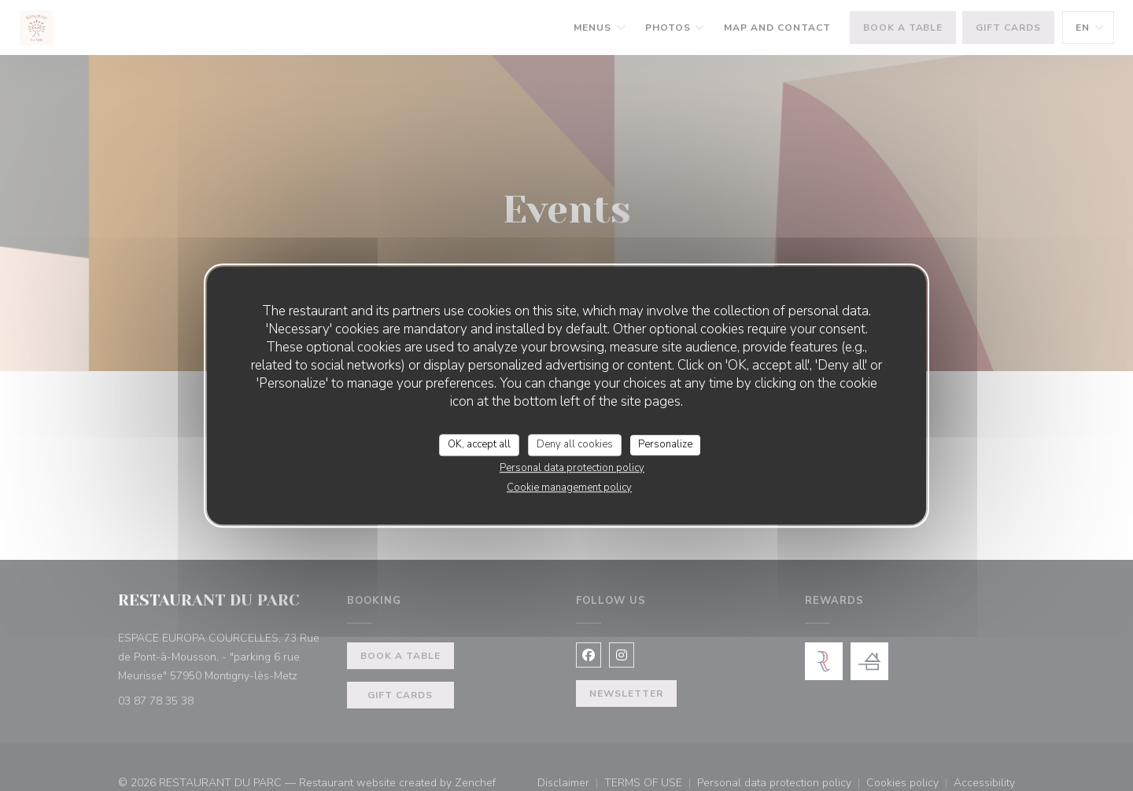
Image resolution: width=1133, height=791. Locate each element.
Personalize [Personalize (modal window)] (665, 444)
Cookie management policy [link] (569, 487)
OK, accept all (479, 444)
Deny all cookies (575, 444)
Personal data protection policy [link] (572, 468)
